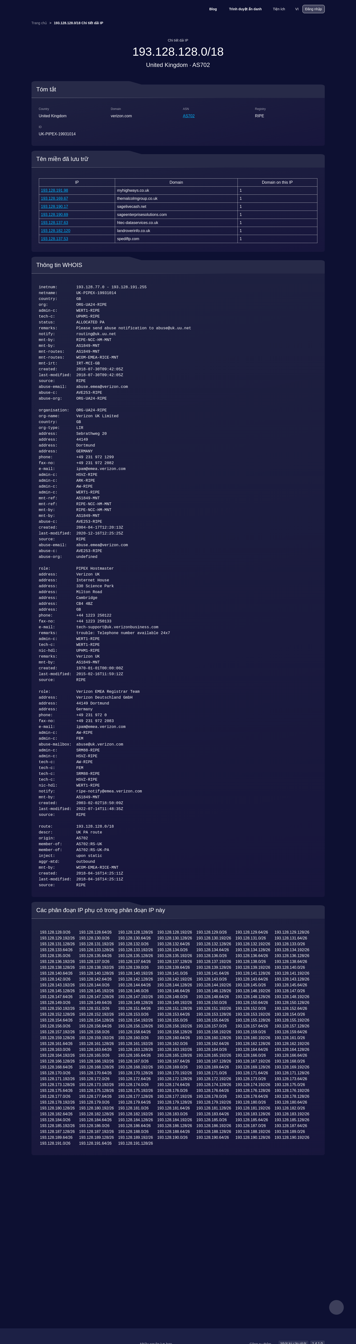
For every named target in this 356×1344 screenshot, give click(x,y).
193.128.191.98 (54, 190)
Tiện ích (276, 9)
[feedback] (336, 1307)
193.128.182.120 (55, 231)
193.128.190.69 (54, 215)
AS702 (189, 116)
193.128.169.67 (54, 198)
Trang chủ (39, 23)
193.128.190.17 (54, 206)
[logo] (56, 9)
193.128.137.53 (54, 239)
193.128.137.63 (54, 223)
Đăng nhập (313, 9)
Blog (210, 9)
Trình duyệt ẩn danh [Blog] (242, 9)
